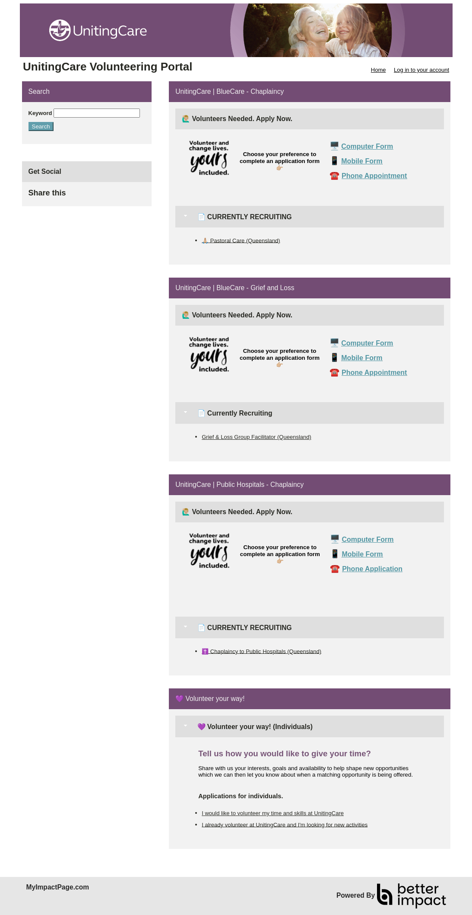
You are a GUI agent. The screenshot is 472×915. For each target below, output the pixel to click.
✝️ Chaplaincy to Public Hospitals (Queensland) (261, 651)
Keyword (40, 113)
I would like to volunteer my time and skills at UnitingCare (273, 813)
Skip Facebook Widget (94, 196)
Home (378, 70)
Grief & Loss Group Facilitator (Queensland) (256, 437)
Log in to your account (421, 70)
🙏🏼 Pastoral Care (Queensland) (241, 240)
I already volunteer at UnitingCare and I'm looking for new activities (284, 824)
